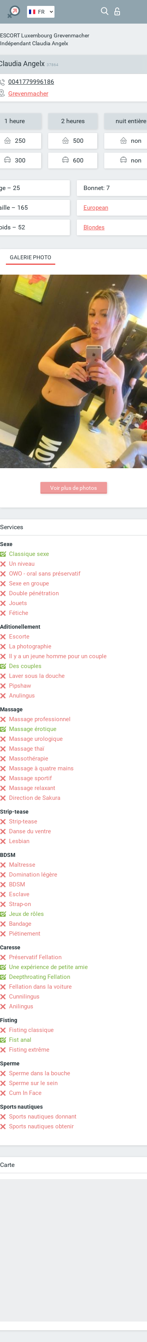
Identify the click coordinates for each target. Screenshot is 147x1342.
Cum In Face (25, 1092)
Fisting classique (31, 1030)
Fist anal (20, 1039)
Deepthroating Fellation (39, 976)
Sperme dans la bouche (39, 1073)
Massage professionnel (40, 719)
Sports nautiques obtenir (41, 1126)
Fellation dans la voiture (40, 986)
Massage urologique (36, 738)
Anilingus (21, 1006)
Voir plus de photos (73, 488)
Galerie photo (30, 257)
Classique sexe (29, 553)
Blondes (94, 227)
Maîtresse (22, 864)
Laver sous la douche (37, 675)
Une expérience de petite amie (48, 967)
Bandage (20, 923)
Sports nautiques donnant (42, 1116)
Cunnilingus (24, 996)
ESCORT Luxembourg (26, 35)
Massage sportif (30, 778)
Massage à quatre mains (41, 768)
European (95, 207)
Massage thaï (26, 748)
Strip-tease (23, 821)
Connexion (117, 11)
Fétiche (18, 613)
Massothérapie (28, 758)
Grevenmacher (71, 35)
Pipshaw (20, 685)
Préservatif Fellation (35, 957)
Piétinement (24, 933)
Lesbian (19, 841)
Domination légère (33, 874)
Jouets (18, 603)
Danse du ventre (30, 831)
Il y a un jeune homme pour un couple (58, 656)
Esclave (19, 894)
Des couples (25, 666)
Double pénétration (34, 593)
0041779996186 (31, 81)
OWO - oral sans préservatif (44, 573)
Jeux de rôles (26, 913)
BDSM (17, 884)
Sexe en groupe (29, 583)
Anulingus (22, 695)
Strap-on (20, 904)
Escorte (19, 636)
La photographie (30, 646)
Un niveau (21, 563)
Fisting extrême (29, 1049)
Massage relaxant (32, 788)
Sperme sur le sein (33, 1083)
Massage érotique (32, 729)
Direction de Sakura (34, 797)
